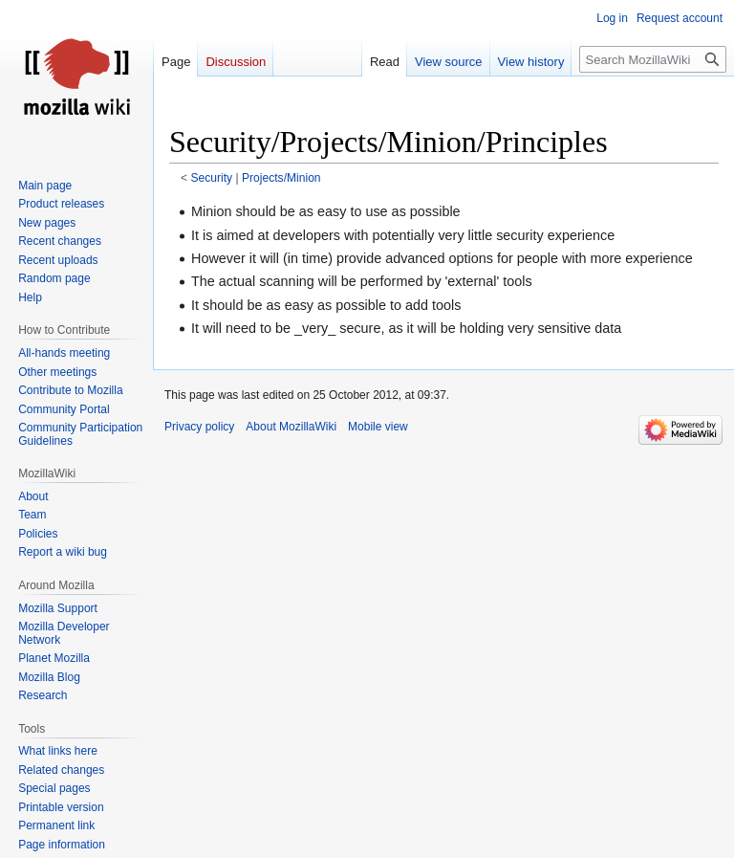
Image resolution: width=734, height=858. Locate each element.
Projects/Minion (281, 178)
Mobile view (378, 426)
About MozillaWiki (291, 426)
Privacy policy (199, 426)
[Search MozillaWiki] (652, 59)
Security (212, 178)
